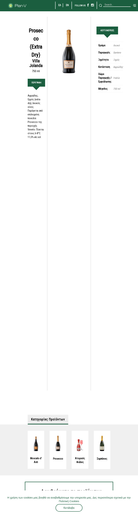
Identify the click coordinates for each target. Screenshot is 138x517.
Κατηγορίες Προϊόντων (48, 415)
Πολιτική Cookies (69, 501)
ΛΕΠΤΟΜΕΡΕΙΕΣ (107, 30)
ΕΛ (59, 5)
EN (67, 5)
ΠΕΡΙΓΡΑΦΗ (36, 82)
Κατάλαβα (69, 507)
